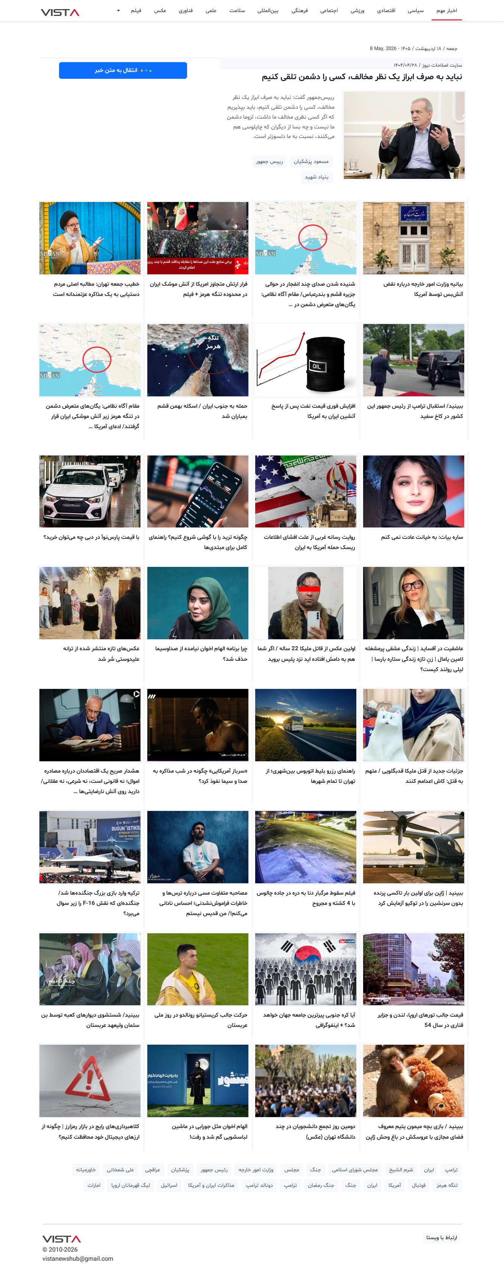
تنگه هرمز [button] (447, 1185)
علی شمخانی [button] (120, 1170)
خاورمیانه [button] (86, 1170)
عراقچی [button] (152, 1170)
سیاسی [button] (416, 10)
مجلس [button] (291, 1170)
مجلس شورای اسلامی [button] (355, 1170)
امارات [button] (93, 1185)
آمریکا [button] (395, 1185)
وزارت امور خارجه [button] (256, 1170)
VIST (60, 10)
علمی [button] (211, 10)
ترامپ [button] (451, 1170)
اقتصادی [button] (386, 10)
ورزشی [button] (357, 10)
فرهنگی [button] (300, 10)
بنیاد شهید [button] (317, 177)
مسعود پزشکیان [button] (311, 161)
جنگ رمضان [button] (321, 1185)
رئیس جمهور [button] (214, 1170)
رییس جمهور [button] (269, 161)
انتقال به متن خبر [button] (123, 70)
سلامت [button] (237, 10)
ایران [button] (429, 1170)
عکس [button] (160, 10)
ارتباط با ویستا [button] (441, 1237)
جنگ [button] (315, 1170)
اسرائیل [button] (169, 1185)
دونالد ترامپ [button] (259, 1185)
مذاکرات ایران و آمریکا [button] (211, 1185)
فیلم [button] (136, 10)
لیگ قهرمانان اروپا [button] (130, 1185)
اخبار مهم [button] (447, 10)
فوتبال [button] (419, 1185)
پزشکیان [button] (180, 1170)
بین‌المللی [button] (268, 10)
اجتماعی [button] (329, 10)
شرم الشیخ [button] (401, 1170)
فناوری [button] (186, 10)
